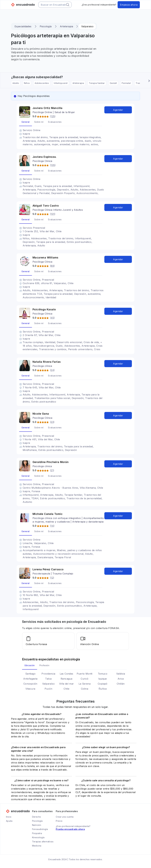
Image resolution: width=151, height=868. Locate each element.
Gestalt (113, 83)
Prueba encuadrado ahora (70, 829)
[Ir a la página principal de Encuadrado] (23, 4)
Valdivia (120, 673)
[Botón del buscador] (68, 5)
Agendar (118, 109)
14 (52, 525)
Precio (59, 820)
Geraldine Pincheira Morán (51, 462)
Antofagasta (30, 678)
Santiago (30, 673)
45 (52, 317)
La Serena (85, 683)
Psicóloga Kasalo (44, 309)
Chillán (121, 683)
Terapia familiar (97, 83)
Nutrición (36, 824)
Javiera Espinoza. (45, 156)
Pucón (48, 688)
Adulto (16, 83)
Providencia (48, 673)
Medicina (36, 845)
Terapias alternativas (42, 841)
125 (53, 116)
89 (52, 265)
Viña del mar (66, 683)
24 (52, 370)
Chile (66, 688)
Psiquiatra (37, 833)
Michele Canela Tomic (48, 513)
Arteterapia (66, 26)
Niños (27, 83)
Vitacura (30, 688)
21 (52, 470)
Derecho (36, 816)
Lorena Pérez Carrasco (48, 569)
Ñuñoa (103, 688)
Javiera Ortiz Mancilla (48, 108)
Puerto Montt (84, 673)
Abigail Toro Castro (46, 205)
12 (52, 577)
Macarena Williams (45, 257)
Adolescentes (42, 83)
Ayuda (9, 820)
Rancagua (66, 678)
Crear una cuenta (64, 816)
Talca (48, 678)
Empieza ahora (128, 4)
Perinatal (126, 83)
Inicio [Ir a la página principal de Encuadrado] (8, 816)
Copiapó (102, 683)
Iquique (102, 678)
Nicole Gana (41, 413)
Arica (121, 678)
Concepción (30, 683)
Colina (84, 688)
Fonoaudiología (40, 829)
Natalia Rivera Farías (47, 361)
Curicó (84, 678)
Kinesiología (38, 837)
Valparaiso (87, 26)
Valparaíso (48, 683)
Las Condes (66, 673)
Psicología (46, 26)
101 (52, 213)
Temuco (102, 673)
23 (52, 422)
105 (53, 165)
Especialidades (23, 26)
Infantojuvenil (61, 83)
